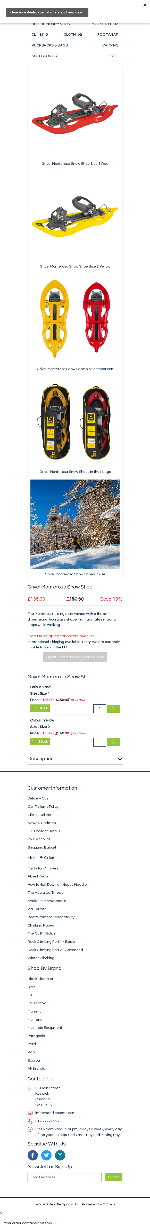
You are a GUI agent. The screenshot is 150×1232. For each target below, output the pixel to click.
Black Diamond (40, 979)
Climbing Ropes (41, 925)
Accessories (44, 56)
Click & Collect (39, 815)
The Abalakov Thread (46, 892)
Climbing (39, 34)
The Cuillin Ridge (42, 933)
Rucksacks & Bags (49, 45)
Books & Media (105, 24)
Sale (114, 56)
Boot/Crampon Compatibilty (51, 917)
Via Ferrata (37, 909)
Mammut (35, 1011)
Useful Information (50, 24)
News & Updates (42, 823)
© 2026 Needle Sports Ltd (57, 1204)
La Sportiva (37, 1003)
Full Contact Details (44, 831)
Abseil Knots (38, 876)
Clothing (73, 34)
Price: (34, 700)
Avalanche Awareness (47, 901)
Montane (35, 1020)
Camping (110, 45)
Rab (31, 1052)
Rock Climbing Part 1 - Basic (51, 942)
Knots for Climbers (43, 868)
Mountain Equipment (45, 1028)
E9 (30, 995)
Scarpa (34, 1060)
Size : (34, 693)
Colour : (36, 687)
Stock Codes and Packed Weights (75, 657)
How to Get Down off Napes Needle (57, 884)
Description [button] (41, 758)
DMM (32, 987)
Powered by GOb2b (98, 1204)
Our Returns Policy (43, 807)
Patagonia (36, 1036)
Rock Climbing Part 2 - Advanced (55, 950)
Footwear (108, 34)
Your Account (39, 839)
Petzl (32, 1044)
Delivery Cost (38, 798)
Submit (114, 1177)
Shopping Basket (42, 847)
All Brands (36, 1068)
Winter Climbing (41, 958)
